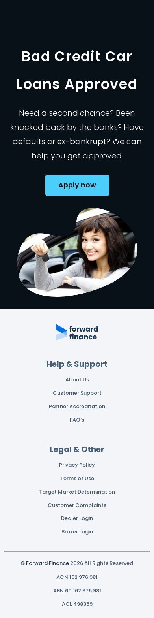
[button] (77, 185)
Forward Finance (47, 563)
